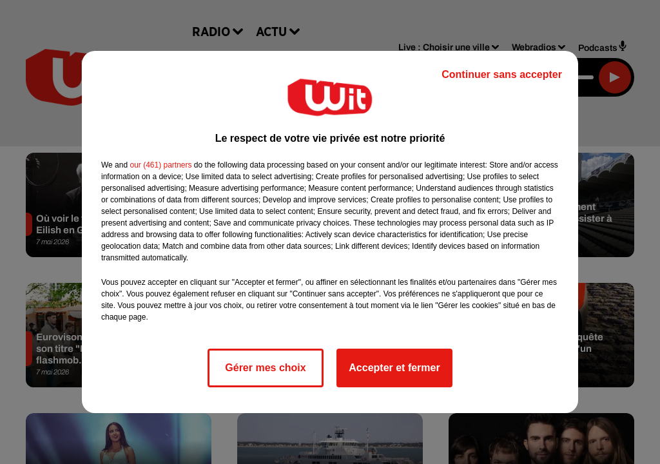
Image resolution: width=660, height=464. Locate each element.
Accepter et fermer (394, 367)
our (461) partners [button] (160, 164)
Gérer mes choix (265, 367)
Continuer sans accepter (502, 74)
